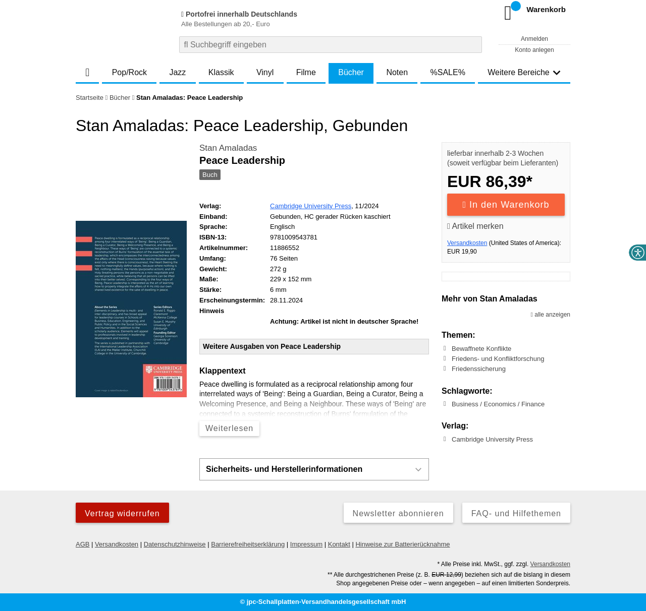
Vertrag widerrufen (122, 513)
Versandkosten (467, 243)
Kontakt (339, 544)
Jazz (177, 72)
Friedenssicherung (479, 369)
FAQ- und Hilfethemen (516, 513)
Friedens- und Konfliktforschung (498, 358)
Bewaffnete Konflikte (481, 348)
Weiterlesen (229, 428)
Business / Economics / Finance (498, 404)
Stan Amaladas (228, 148)
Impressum (306, 544)
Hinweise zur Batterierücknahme (402, 544)
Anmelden (534, 38)
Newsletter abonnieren (398, 513)
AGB (82, 544)
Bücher (351, 72)
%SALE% (447, 72)
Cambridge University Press (310, 206)
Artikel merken (475, 226)
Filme (306, 72)
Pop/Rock (129, 72)
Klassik (221, 72)
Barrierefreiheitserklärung (248, 544)
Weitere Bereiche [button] (524, 72)
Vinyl (265, 72)
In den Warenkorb (506, 205)
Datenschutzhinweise (175, 544)
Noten (397, 72)
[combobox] (330, 44)
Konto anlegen (534, 49)
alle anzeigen (550, 314)
